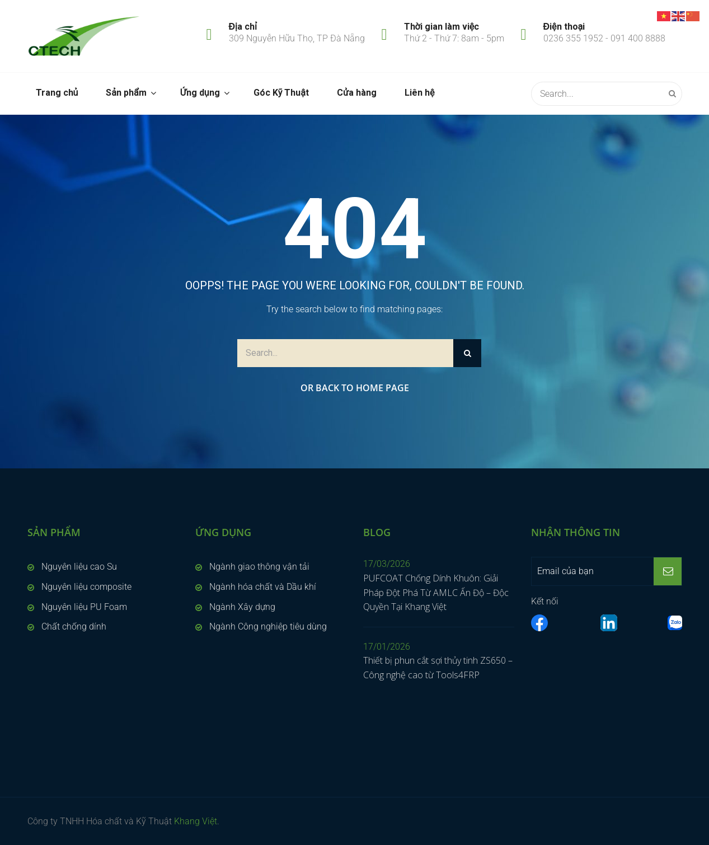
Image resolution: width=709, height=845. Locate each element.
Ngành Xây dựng (242, 607)
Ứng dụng (200, 92)
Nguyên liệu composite (86, 586)
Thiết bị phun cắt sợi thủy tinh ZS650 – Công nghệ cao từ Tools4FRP (438, 667)
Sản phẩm (126, 92)
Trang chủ (57, 92)
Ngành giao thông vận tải (259, 566)
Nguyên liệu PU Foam (84, 607)
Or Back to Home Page (354, 388)
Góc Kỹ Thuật (281, 92)
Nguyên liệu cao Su (79, 566)
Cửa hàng (357, 92)
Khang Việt (195, 821)
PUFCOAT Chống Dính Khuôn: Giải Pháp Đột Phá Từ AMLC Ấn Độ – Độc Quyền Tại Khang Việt (436, 592)
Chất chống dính (73, 626)
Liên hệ (419, 92)
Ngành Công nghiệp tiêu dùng (268, 626)
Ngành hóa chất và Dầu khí (262, 586)
